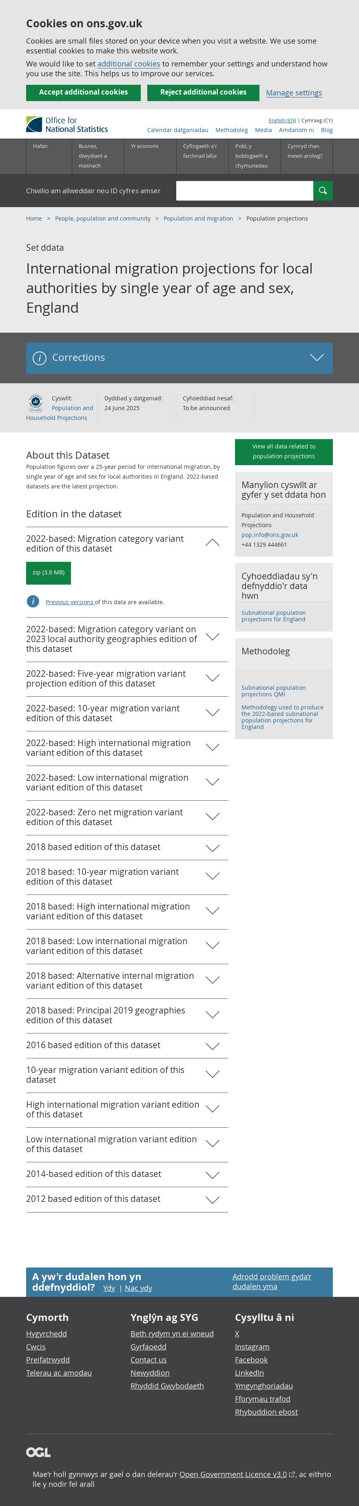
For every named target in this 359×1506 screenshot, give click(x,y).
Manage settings (294, 92)
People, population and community (103, 218)
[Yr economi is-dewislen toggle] (150, 156)
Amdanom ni (296, 130)
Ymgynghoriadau (264, 1386)
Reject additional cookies (203, 92)
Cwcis (36, 1346)
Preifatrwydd (48, 1360)
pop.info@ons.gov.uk (270, 535)
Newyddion (150, 1373)
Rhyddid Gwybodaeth (167, 1386)
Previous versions (70, 602)
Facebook (251, 1360)
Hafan (40, 146)
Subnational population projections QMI (274, 691)
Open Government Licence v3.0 (233, 1474)
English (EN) (282, 120)
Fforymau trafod (262, 1399)
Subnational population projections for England (274, 616)
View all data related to (284, 451)
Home (35, 218)
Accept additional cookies (83, 92)
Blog (327, 130)
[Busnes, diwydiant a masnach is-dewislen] (98, 156)
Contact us (149, 1360)
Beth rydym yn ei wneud (172, 1333)
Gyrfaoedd (148, 1346)
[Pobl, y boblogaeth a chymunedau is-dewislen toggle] (254, 156)
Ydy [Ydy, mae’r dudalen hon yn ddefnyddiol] (109, 1288)
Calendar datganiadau (177, 130)
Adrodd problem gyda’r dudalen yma (272, 1281)
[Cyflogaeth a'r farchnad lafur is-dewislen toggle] (202, 156)
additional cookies (129, 63)
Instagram (252, 1346)
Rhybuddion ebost (266, 1412)
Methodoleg (231, 130)
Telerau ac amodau (59, 1373)
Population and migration (199, 218)
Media (263, 130)
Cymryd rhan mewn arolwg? (305, 150)
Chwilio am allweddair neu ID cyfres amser (93, 190)
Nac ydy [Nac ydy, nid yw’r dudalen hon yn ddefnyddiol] (138, 1288)
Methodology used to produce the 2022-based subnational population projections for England (283, 717)
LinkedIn (249, 1373)
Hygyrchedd (46, 1333)
